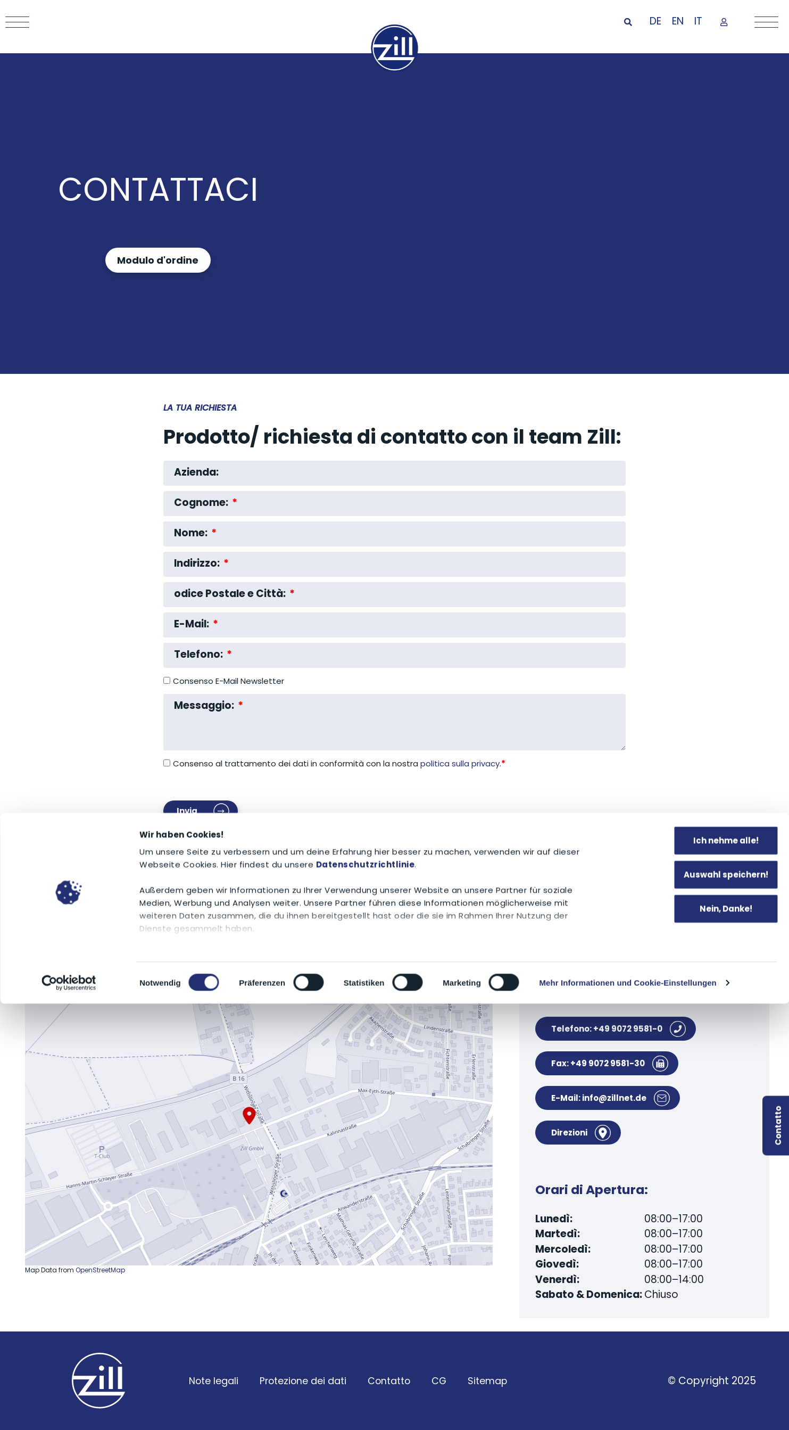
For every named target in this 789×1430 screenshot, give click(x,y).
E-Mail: (192, 624)
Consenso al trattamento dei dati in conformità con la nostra (339, 763)
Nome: (192, 533)
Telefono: (199, 655)
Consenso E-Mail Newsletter (228, 681)
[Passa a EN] (678, 22)
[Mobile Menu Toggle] (14, 22)
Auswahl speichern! (700, 1300)
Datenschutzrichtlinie (365, 1290)
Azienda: (196, 473)
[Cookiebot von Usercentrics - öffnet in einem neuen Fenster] (68, 1409)
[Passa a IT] (698, 22)
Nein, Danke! (700, 1335)
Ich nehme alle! (700, 1266)
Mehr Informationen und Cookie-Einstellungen (627, 1408)
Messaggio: (205, 706)
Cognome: (202, 503)
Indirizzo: (198, 564)
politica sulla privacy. (462, 763)
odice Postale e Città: (231, 594)
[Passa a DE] (655, 22)
